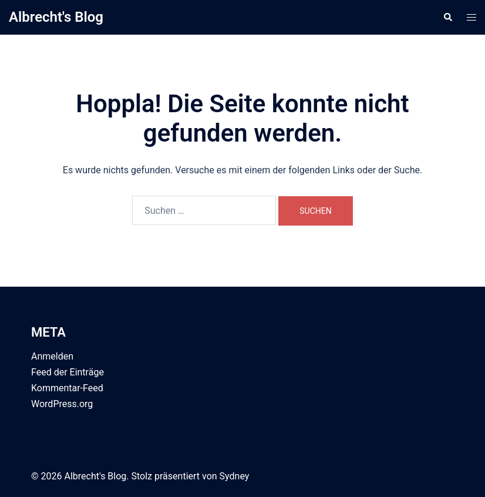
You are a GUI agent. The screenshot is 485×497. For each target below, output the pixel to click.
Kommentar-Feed (67, 388)
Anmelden (52, 356)
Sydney (235, 476)
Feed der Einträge (67, 372)
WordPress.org (62, 403)
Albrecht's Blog (56, 17)
